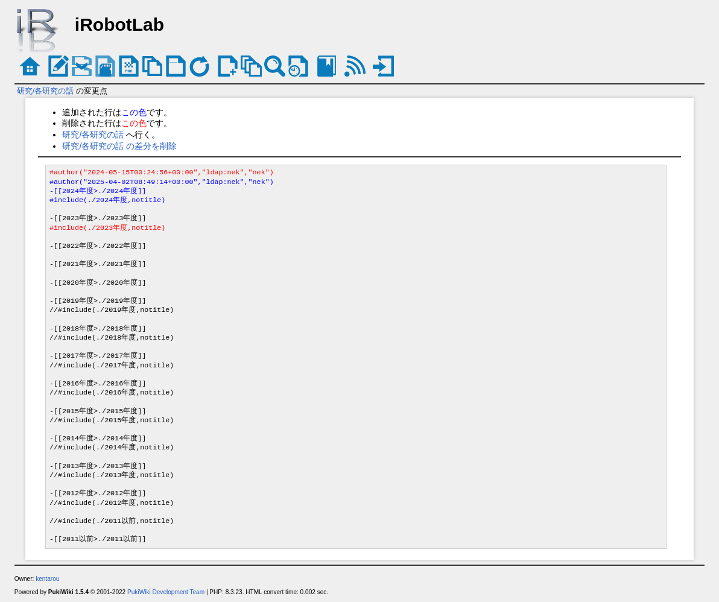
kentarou (47, 578)
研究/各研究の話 (45, 90)
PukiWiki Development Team (165, 592)
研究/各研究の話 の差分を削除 (119, 146)
